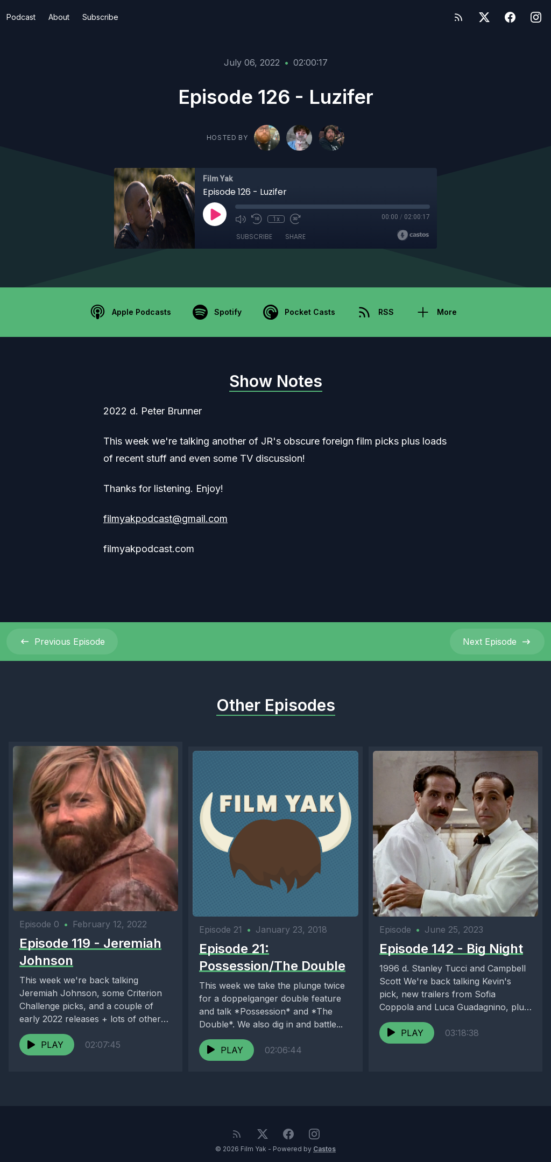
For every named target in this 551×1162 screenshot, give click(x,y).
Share (295, 236)
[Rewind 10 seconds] (256, 219)
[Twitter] (484, 17)
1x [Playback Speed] (276, 219)
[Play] (215, 214)
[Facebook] (510, 17)
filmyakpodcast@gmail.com (165, 518)
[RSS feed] (458, 17)
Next (497, 641)
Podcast (21, 17)
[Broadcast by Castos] (413, 235)
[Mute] (240, 219)
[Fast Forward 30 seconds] (295, 219)
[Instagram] (536, 17)
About (58, 17)
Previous (62, 641)
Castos (324, 1140)
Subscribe (100, 17)
